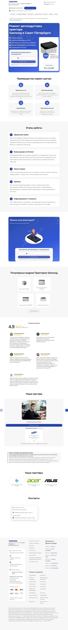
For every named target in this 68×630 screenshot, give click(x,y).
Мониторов (43, 586)
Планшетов (43, 584)
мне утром (49, 4)
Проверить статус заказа (16, 8)
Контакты (51, 14)
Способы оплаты (33, 561)
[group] (16, 482)
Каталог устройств (22, 14)
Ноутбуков (42, 575)
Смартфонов (32, 575)
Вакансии (46, 14)
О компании (12, 14)
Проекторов (32, 584)
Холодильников (33, 597)
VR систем (42, 592)
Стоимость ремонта (34, 541)
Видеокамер (32, 586)
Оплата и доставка (38, 14)
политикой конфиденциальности (43, 259)
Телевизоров (32, 581)
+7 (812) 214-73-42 (51, 2)
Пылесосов (43, 581)
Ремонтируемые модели (35, 553)
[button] (66, 410)
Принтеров (43, 588)
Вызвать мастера (34, 425)
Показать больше (34, 311)
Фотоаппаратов (33, 595)
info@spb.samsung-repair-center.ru (22, 512)
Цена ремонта (30, 14)
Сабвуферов (43, 595)
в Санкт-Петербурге (26, 3)
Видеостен (32, 601)
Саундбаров (32, 592)
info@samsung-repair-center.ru (15, 557)
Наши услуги (32, 555)
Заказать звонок (30, 8)
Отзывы (56, 14)
